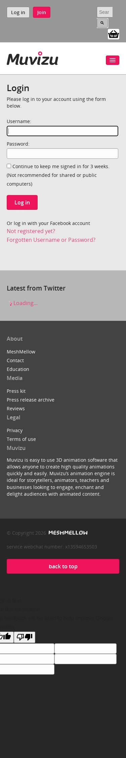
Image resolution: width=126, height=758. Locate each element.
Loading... (22, 303)
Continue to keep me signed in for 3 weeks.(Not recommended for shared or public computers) (58, 175)
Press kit (16, 391)
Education (18, 369)
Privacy (15, 430)
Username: (19, 121)
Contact (15, 360)
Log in (18, 12)
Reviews (16, 408)
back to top (63, 566)
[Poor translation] (24, 637)
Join (41, 12)
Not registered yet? (31, 231)
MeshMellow (21, 351)
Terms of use (21, 439)
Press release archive (30, 399)
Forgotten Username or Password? (51, 239)
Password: (18, 144)
